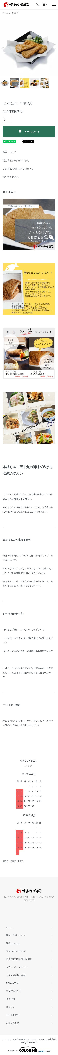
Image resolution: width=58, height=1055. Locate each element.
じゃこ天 (15, 13)
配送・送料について (16, 935)
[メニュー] (53, 4)
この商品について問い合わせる (18, 169)
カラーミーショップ (9, 1039)
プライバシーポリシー (17, 967)
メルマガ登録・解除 (16, 975)
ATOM (15, 983)
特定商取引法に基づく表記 (16, 160)
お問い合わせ (12, 1023)
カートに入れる (29, 131)
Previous (3, 48)
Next (54, 48)
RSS (8, 983)
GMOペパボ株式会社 (48, 1039)
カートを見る (12, 1015)
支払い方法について (16, 951)
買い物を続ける (10, 177)
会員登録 (10, 999)
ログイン (10, 1007)
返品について (9, 152)
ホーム (5, 13)
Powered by (29, 1049)
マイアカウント (13, 991)
